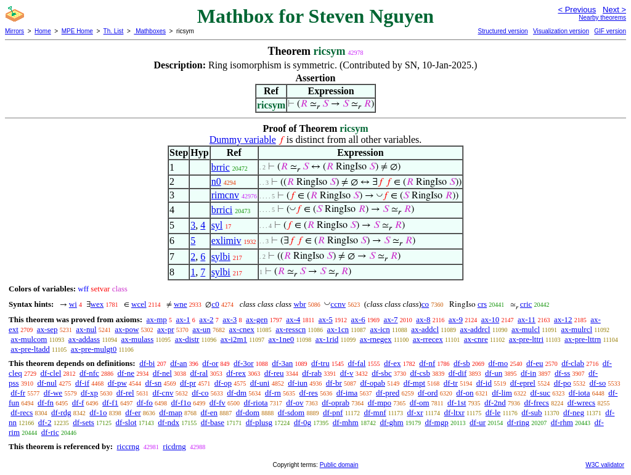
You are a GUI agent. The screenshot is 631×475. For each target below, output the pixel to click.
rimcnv (225, 195)
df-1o (98, 412)
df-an (178, 363)
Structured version (502, 31)
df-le (493, 412)
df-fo (145, 402)
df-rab (312, 373)
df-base (212, 422)
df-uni (260, 383)
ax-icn (379, 329)
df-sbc (382, 373)
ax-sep (47, 329)
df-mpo (379, 402)
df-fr (17, 392)
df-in (528, 373)
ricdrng (174, 446)
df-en (209, 412)
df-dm (236, 392)
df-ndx (168, 422)
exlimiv (226, 240)
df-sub (531, 412)
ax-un (201, 329)
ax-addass (84, 339)
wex (97, 304)
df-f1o (181, 402)
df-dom (247, 412)
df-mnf (375, 412)
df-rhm (562, 422)
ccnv (338, 304)
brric (220, 167)
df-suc (541, 392)
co (425, 304)
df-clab (572, 363)
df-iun (297, 383)
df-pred (387, 392)
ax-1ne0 (281, 339)
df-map (170, 412)
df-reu (274, 373)
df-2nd (495, 402)
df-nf (427, 363)
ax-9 (456, 319)
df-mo (498, 363)
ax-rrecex (428, 339)
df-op (223, 383)
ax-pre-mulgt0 (93, 349)
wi (73, 304)
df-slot (126, 422)
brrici (222, 210)
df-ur (478, 422)
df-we (53, 392)
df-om (419, 402)
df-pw (117, 383)
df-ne (126, 373)
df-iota (579, 392)
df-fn (46, 402)
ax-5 (326, 319)
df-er (132, 412)
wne (180, 304)
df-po (562, 383)
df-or (210, 363)
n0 (216, 181)
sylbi (220, 256)
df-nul (47, 383)
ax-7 (390, 319)
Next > (614, 9)
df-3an (282, 363)
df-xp (89, 392)
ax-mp (157, 319)
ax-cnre (476, 339)
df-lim (502, 392)
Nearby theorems (602, 17)
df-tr (451, 383)
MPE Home (77, 31)
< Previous (577, 9)
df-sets (83, 422)
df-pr (188, 383)
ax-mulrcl (577, 329)
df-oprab (335, 402)
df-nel (162, 373)
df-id (484, 383)
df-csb (420, 373)
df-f (78, 402)
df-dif (458, 373)
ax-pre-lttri (526, 339)
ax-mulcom (28, 339)
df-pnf (333, 412)
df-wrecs (581, 402)
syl (217, 225)
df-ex (392, 363)
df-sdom (291, 412)
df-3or (244, 363)
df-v (347, 373)
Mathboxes (150, 31)
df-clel (50, 373)
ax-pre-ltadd (30, 349)
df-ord (428, 392)
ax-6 (358, 319)
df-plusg (259, 422)
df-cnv (162, 392)
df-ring (518, 422)
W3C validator (604, 464)
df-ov (294, 402)
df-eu (534, 363)
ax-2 (206, 319)
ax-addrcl (475, 329)
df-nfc (89, 373)
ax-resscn (290, 329)
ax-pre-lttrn (582, 339)
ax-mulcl (525, 329)
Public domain (339, 464)
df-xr (415, 412)
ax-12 (563, 319)
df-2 (45, 422)
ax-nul (86, 329)
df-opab (372, 383)
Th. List (114, 31)
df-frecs (536, 402)
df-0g (302, 422)
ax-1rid (327, 339)
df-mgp (436, 422)
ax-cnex (241, 329)
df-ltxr (454, 412)
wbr (299, 304)
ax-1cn (338, 329)
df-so (598, 383)
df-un (493, 373)
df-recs (21, 412)
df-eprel (522, 383)
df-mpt (414, 383)
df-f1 (110, 402)
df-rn (273, 392)
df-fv (218, 402)
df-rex (236, 373)
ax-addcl (425, 329)
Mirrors (14, 31)
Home (43, 31)
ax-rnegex (376, 339)
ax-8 (423, 319)
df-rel (125, 392)
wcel (139, 304)
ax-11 (526, 319)
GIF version (610, 31)
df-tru (320, 363)
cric (526, 304)
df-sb (462, 363)
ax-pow (127, 329)
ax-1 (183, 319)
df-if (82, 383)
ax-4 (293, 319)
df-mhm (346, 422)
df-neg (573, 412)
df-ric (50, 432)
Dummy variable (243, 139)
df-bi (147, 363)
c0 (215, 304)
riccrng (127, 446)
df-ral (199, 373)
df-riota (256, 402)
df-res (308, 392)
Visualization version (561, 31)
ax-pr (165, 329)
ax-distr (187, 339)
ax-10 (490, 319)
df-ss (562, 373)
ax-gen (256, 319)
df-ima (347, 392)
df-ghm (391, 422)
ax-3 (229, 319)
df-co (200, 392)
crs (482, 304)
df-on (464, 392)
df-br (334, 383)
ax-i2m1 (234, 339)
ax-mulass (137, 339)
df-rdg (61, 412)
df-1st (456, 402)
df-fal (356, 363)
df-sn (153, 383)
